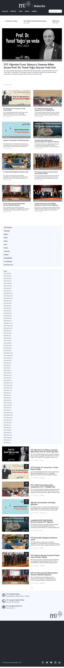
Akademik (7, 231)
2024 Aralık (8, 313)
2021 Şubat (7, 427)
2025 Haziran (8, 298)
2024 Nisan (7, 333)
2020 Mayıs (7, 440)
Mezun (6, 237)
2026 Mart (7, 276)
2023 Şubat (7, 368)
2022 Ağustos (8, 382)
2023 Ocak (7, 370)
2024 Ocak (7, 340)
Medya (6, 241)
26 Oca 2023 (46, 22)
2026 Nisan (7, 273)
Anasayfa (5, 11)
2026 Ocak (7, 281)
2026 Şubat (7, 278)
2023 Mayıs (8, 360)
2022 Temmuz (8, 385)
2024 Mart (7, 335)
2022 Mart (7, 395)
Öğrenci (6, 234)
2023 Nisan (7, 363)
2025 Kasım (8, 286)
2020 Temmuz (8, 437)
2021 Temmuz (8, 415)
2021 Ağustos (8, 412)
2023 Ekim (7, 348)
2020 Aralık (8, 432)
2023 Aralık (8, 343)
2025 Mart (7, 305)
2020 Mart (7, 442)
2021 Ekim (7, 407)
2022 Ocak (7, 400)
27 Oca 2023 (18, 22)
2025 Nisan (7, 303)
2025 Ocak (7, 310)
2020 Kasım (8, 435)
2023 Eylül (7, 350)
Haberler (13, 11)
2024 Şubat (7, 338)
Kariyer (6, 248)
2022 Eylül (7, 380)
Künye (27, 11)
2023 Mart (7, 365)
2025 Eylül (7, 290)
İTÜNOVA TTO (8, 265)
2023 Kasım (8, 345)
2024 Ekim (7, 318)
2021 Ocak (7, 430)
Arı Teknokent (8, 261)
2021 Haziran (8, 417)
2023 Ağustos (8, 353)
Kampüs (6, 254)
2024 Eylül (7, 320)
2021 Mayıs (8, 420)
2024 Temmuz (8, 325)
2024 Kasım (8, 315)
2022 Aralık (8, 373)
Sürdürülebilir (8, 258)
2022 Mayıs (8, 390)
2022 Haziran (8, 387)
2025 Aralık (8, 283)
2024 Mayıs (8, 330)
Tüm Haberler (8, 227)
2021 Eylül (7, 410)
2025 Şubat (7, 308)
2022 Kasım (8, 375)
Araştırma (7, 251)
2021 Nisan (7, 422)
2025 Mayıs (8, 300)
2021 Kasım (8, 405)
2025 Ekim (7, 288)
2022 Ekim (7, 378)
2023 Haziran (8, 358)
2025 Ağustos (8, 293)
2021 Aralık (8, 402)
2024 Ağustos (8, 323)
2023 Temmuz (8, 355)
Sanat (5, 244)
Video (20, 11)
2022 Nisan (7, 392)
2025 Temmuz (8, 295)
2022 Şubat (7, 397)
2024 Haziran (8, 328)
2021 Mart (7, 425)
